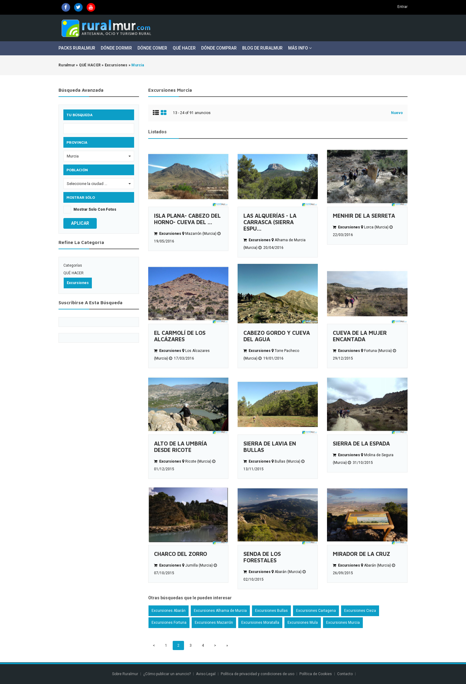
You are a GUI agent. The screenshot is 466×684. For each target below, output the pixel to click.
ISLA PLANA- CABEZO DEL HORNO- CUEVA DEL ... (187, 219)
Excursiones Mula (302, 622)
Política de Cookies (315, 674)
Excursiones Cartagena (316, 610)
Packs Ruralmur (76, 48)
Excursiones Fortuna (169, 622)
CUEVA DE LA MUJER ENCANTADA (360, 336)
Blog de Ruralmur (262, 48)
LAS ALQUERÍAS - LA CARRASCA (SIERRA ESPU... (269, 222)
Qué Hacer (184, 48)
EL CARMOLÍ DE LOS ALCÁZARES (179, 336)
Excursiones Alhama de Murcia (220, 610)
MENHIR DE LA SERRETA (364, 216)
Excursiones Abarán (169, 610)
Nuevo (397, 113)
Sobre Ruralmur (125, 674)
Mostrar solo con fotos (94, 209)
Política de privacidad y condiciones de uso (257, 674)
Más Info (300, 48)
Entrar (402, 7)
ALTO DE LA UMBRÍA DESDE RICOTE (180, 446)
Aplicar (80, 223)
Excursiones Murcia (343, 622)
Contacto (345, 674)
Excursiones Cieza (360, 610)
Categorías (72, 265)
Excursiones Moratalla (260, 622)
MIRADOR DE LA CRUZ (361, 554)
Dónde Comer (152, 48)
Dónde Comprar (219, 48)
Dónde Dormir (116, 48)
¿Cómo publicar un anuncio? (167, 674)
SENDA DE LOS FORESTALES (262, 557)
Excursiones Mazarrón (214, 622)
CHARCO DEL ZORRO (180, 554)
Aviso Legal (206, 674)
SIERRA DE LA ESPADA (361, 443)
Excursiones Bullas (271, 610)
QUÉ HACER (73, 273)
